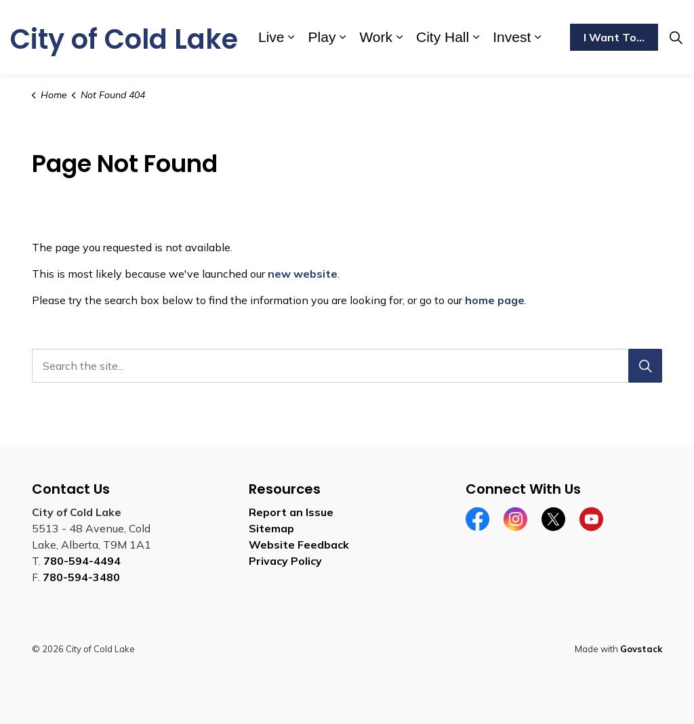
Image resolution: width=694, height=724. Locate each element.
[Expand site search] (676, 37)
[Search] (645, 366)
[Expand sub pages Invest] (537, 37)
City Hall (442, 37)
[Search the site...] (347, 366)
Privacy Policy (285, 561)
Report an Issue (291, 512)
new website (303, 273)
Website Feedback (299, 544)
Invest (512, 37)
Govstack (641, 648)
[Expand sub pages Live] (291, 37)
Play (322, 37)
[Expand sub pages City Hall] (476, 37)
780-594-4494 (82, 561)
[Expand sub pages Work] (399, 37)
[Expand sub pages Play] (342, 37)
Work (375, 37)
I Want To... (614, 37)
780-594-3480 (81, 577)
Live (271, 37)
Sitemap (271, 528)
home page (495, 300)
